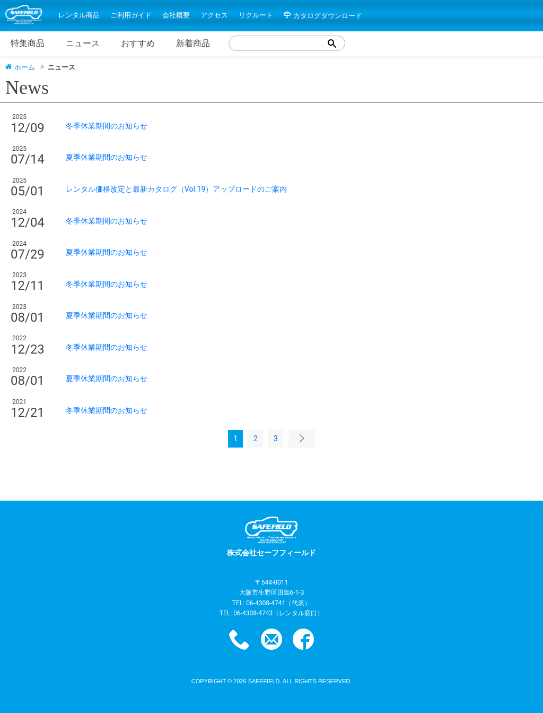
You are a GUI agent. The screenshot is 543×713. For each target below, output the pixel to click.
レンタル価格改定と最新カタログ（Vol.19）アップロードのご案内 (176, 189)
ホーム (24, 66)
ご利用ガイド (131, 15)
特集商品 (28, 43)
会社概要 (176, 15)
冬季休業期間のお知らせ (106, 126)
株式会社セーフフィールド (271, 537)
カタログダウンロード (327, 16)
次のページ (301, 438)
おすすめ (138, 43)
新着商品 (193, 43)
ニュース (83, 43)
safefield (264, 681)
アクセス (214, 15)
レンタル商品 (79, 15)
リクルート (256, 15)
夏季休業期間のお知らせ (106, 157)
